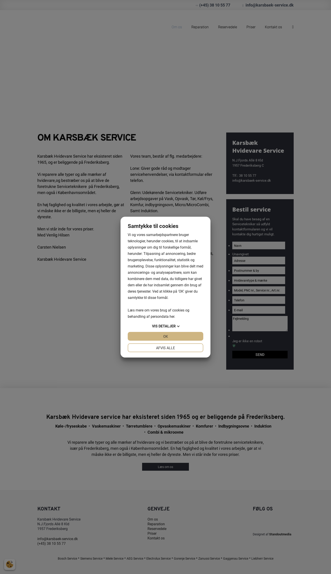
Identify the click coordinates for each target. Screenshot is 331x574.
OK (165, 336)
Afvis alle (165, 347)
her (172, 316)
